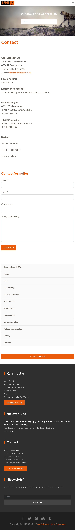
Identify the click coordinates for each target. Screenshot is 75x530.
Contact (7, 342)
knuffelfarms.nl (14, 403)
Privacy (7, 336)
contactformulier (16, 468)
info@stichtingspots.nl (19, 72)
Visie (6, 281)
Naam (6, 274)
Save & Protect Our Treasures (51, 524)
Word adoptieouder (11, 384)
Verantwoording (11, 322)
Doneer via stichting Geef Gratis (16, 397)
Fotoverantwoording (13, 329)
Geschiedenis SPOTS (12, 267)
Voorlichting (9, 308)
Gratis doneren (10, 391)
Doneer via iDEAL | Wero (14, 387)
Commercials (9, 315)
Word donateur (37, 356)
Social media (9, 301)
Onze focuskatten (11, 294)
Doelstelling (9, 288)
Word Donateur (10, 381)
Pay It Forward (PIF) (11, 394)
